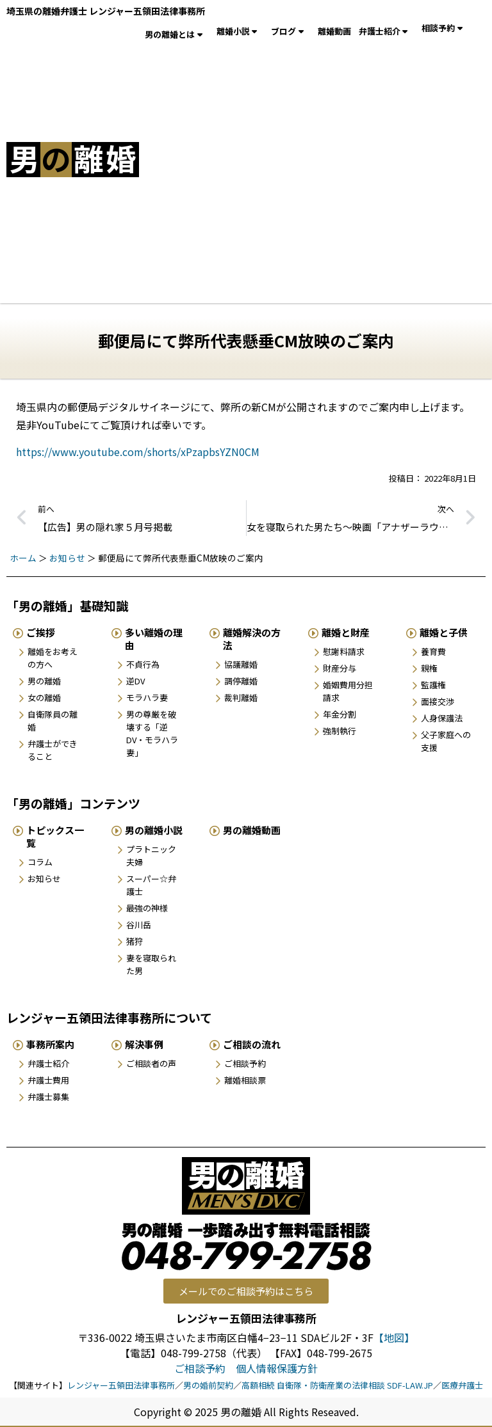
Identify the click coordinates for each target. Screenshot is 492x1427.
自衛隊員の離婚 (53, 720)
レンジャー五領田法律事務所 (121, 1385)
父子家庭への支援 (446, 741)
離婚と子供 (444, 632)
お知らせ (67, 557)
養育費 (433, 651)
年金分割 (339, 714)
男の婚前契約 (208, 1385)
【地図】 (393, 1337)
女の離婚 (44, 697)
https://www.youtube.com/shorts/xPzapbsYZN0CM (137, 451)
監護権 (433, 685)
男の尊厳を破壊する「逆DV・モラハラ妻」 (152, 733)
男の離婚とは (177, 34)
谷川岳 (138, 924)
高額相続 (258, 1385)
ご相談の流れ (252, 1044)
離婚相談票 (245, 1080)
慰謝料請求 (344, 651)
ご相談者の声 (151, 1063)
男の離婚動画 (252, 830)
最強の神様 (147, 908)
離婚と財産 (346, 632)
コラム (40, 862)
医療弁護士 (462, 1385)
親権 (429, 668)
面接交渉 (437, 701)
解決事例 (144, 1044)
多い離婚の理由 (154, 639)
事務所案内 (50, 1044)
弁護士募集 (48, 1097)
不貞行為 (143, 664)
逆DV (135, 681)
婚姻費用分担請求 (348, 691)
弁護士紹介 (386, 31)
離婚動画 (334, 31)
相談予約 (445, 28)
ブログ (290, 31)
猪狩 (134, 941)
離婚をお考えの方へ (53, 657)
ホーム (23, 557)
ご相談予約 (245, 1063)
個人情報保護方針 (277, 1368)
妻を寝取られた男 (151, 964)
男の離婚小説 (154, 830)
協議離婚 (241, 664)
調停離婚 (241, 681)
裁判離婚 (241, 697)
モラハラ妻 (147, 697)
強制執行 (339, 731)
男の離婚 (44, 681)
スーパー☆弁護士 (151, 884)
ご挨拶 (40, 632)
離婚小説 (240, 31)
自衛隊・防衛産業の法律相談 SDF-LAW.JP (355, 1385)
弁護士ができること (53, 749)
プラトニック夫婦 (151, 855)
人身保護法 (442, 718)
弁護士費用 (48, 1080)
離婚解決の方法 (252, 639)
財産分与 (339, 668)
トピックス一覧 (55, 836)
